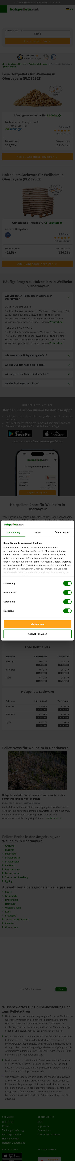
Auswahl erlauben (37, 634)
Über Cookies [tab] (61, 532)
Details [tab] (37, 532)
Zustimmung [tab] (13, 532)
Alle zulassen (37, 624)
